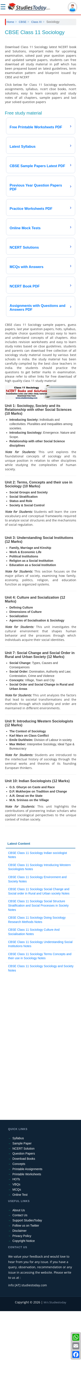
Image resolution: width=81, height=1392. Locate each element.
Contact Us (20, 1296)
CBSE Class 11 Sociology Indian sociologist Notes (37, 936)
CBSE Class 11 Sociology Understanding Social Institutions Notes (40, 1025)
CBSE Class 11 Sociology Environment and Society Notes (37, 960)
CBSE (22, 22)
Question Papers (24, 1234)
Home (10, 22)
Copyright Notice (24, 1321)
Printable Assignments (28, 1250)
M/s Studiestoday (55, 1383)
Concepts (19, 1244)
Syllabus (18, 1219)
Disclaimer (20, 1311)
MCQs (17, 1270)
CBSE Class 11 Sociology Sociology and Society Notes (41, 1049)
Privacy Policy (22, 1316)
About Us (19, 1291)
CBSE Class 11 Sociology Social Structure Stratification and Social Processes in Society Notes (38, 986)
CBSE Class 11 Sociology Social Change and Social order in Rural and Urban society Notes (39, 972)
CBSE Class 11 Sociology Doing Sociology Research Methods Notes (37, 1000)
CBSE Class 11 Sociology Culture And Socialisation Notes (34, 1013)
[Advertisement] (40, 67)
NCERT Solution (24, 1229)
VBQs (17, 1265)
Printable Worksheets (27, 1255)
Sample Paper (22, 1224)
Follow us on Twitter (26, 1306)
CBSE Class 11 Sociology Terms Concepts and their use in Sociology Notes (39, 1037)
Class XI (36, 22)
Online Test (20, 1275)
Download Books (24, 1239)
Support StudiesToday (27, 1301)
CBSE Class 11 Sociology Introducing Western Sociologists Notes (39, 948)
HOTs (16, 1260)
